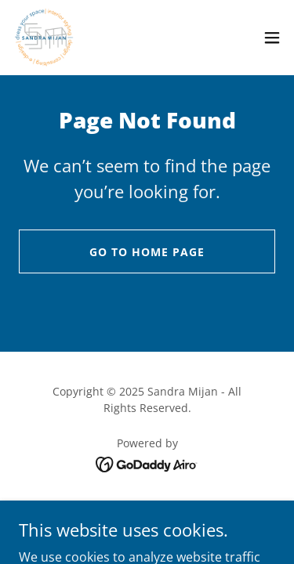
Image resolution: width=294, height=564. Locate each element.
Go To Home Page (147, 251)
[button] (272, 37)
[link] (45, 37)
